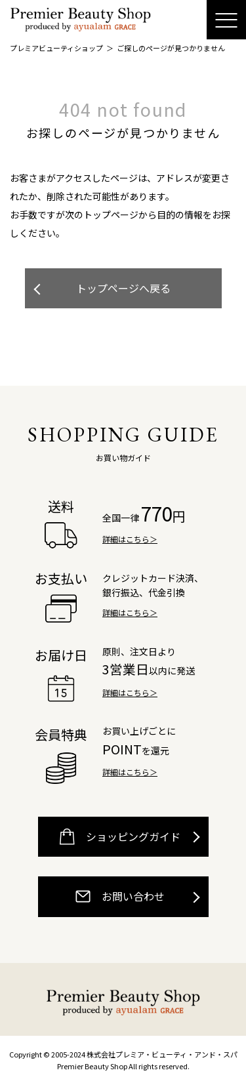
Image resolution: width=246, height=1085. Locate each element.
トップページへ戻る (123, 288)
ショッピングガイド (119, 837)
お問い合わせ (120, 896)
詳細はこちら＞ (129, 538)
